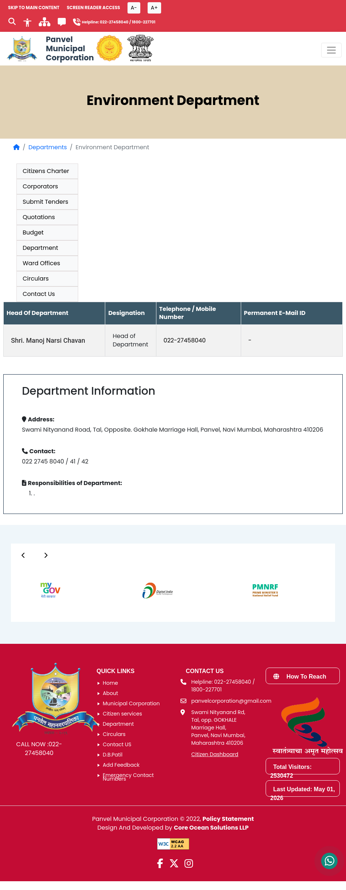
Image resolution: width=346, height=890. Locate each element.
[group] (173, 456)
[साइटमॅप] (44, 24)
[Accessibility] (27, 22)
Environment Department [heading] (173, 100)
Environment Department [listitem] (112, 147)
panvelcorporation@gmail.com (231, 701)
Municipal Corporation (131, 703)
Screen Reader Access (93, 7)
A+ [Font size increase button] (154, 7)
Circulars (36, 278)
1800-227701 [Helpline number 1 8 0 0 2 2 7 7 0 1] (144, 22)
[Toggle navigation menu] (331, 50)
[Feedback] (62, 23)
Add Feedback (121, 765)
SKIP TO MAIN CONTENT (34, 7)
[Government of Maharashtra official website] (109, 49)
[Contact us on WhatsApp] (329, 861)
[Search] (12, 22)
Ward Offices (41, 263)
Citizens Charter (46, 171)
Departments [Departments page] (47, 147)
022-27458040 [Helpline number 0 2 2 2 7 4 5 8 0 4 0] (114, 22)
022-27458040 (185, 340)
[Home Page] (16, 147)
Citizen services (122, 713)
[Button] (23, 555)
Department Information (88, 391)
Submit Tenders (45, 202)
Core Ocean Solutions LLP (211, 827)
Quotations (39, 217)
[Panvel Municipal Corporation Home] (49, 49)
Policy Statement (228, 819)
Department (40, 248)
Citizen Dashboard (215, 754)
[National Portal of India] (140, 49)
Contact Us (39, 294)
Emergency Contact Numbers (128, 776)
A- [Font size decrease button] (134, 7)
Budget (33, 232)
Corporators (40, 186)
